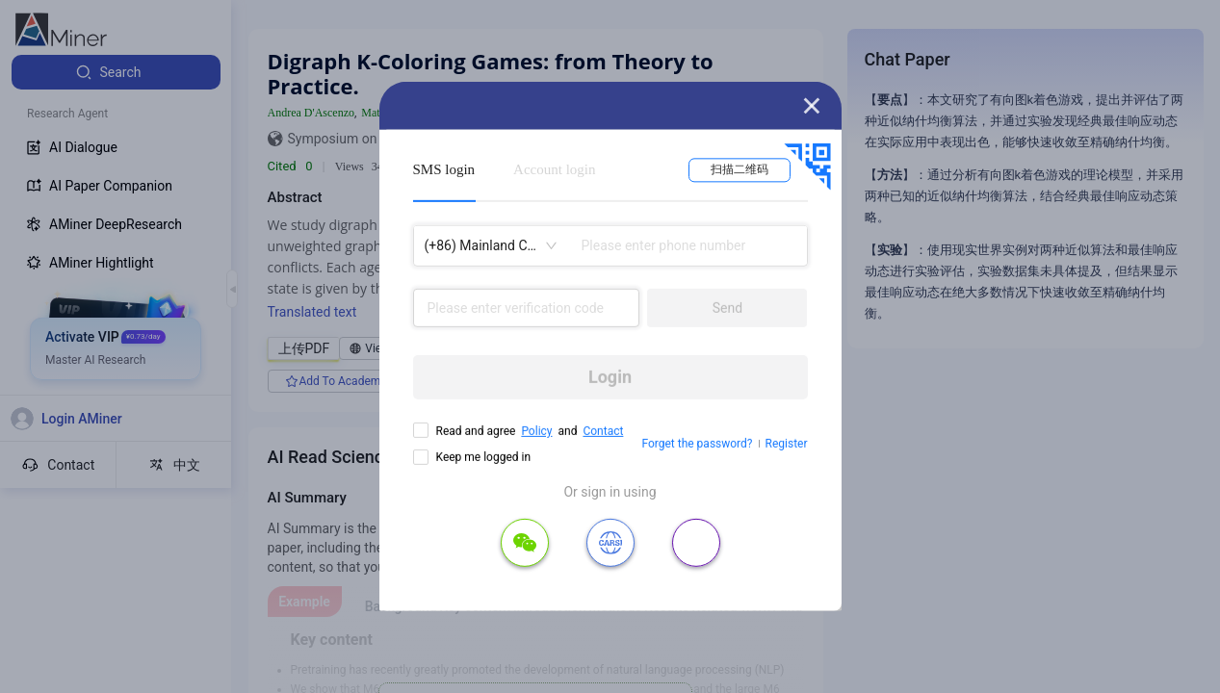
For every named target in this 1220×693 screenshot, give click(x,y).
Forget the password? (696, 443)
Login (610, 377)
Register (787, 443)
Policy (536, 431)
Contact (603, 431)
